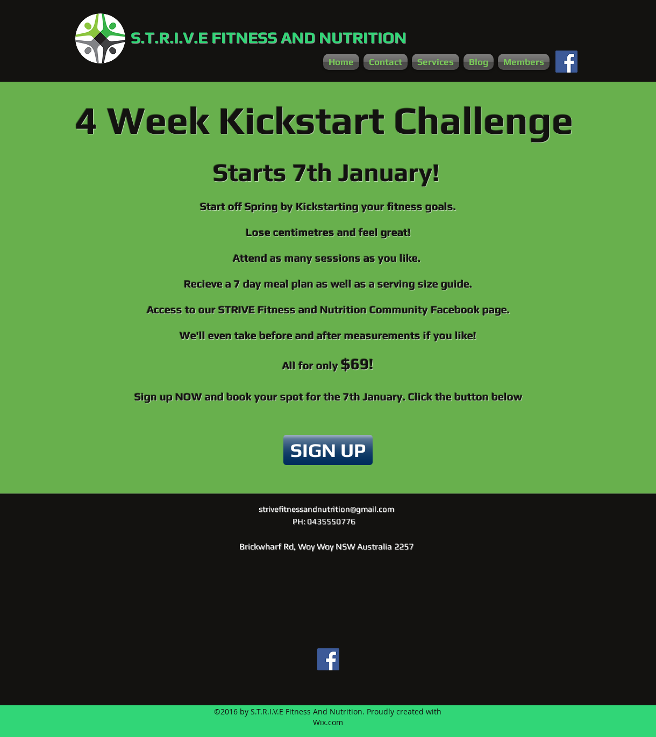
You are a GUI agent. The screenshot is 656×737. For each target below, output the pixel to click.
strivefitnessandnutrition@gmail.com (326, 508)
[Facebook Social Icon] (566, 62)
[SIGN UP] (328, 450)
